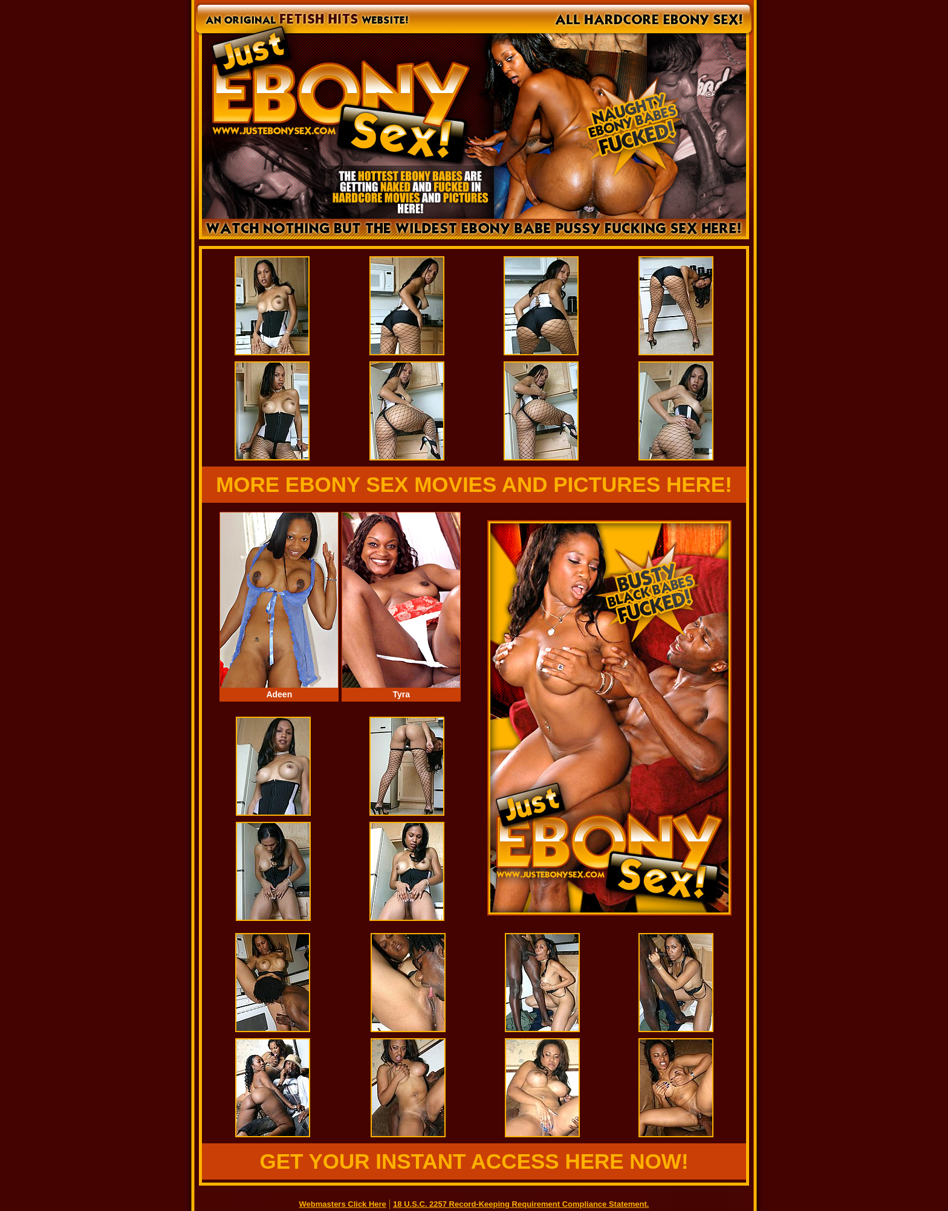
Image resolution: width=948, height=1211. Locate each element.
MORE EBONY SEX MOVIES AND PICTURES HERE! (474, 484)
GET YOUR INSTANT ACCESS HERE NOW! (473, 1161)
